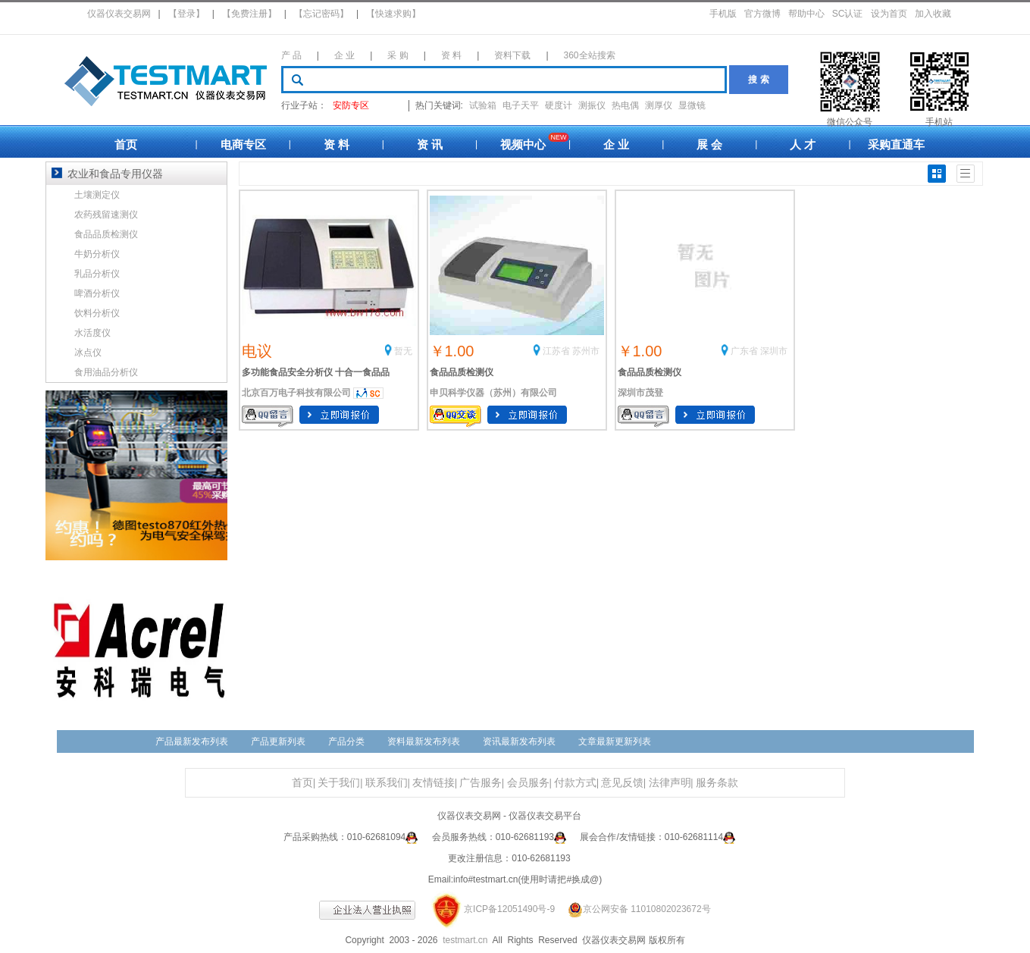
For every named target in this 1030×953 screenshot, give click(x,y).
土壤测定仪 (97, 195)
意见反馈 (622, 782)
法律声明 (670, 782)
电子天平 (520, 105)
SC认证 (847, 13)
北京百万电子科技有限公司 (296, 392)
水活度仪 (92, 333)
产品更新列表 (278, 741)
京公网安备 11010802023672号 (633, 909)
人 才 (803, 144)
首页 (125, 144)
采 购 (397, 55)
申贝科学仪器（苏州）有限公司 (493, 392)
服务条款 (717, 782)
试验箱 (482, 105)
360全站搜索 (589, 55)
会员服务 (528, 782)
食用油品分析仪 (106, 372)
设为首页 (889, 13)
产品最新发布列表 (191, 741)
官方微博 (762, 13)
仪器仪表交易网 (119, 13)
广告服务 (480, 782)
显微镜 (692, 105)
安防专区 (351, 105)
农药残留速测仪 (106, 214)
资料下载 (512, 55)
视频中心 (523, 144)
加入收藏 (933, 13)
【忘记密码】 (321, 13)
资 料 (451, 55)
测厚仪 (658, 105)
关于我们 (339, 782)
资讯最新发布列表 (519, 741)
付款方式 (575, 782)
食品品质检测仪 (461, 372)
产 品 (291, 55)
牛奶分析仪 (97, 254)
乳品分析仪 (97, 273)
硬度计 (558, 105)
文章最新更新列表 (614, 741)
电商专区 (243, 144)
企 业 (344, 55)
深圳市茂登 (640, 392)
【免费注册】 (249, 13)
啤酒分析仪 (97, 293)
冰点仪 (88, 352)
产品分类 (346, 741)
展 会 (709, 144)
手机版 (723, 13)
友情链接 (433, 782)
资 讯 (430, 144)
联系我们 (386, 782)
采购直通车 (896, 144)
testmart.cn (465, 940)
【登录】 (186, 13)
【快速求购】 (393, 13)
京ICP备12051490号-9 (509, 909)
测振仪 (592, 105)
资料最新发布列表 (423, 741)
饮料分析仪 (97, 313)
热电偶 (625, 105)
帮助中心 (806, 13)
